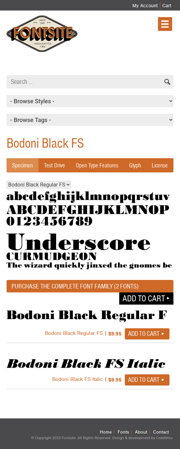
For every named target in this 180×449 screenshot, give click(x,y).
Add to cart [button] (144, 298)
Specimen (22, 165)
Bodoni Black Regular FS (39, 184)
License (160, 165)
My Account (145, 5)
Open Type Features (97, 165)
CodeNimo (164, 438)
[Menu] (165, 24)
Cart (166, 5)
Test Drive (54, 165)
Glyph (135, 165)
